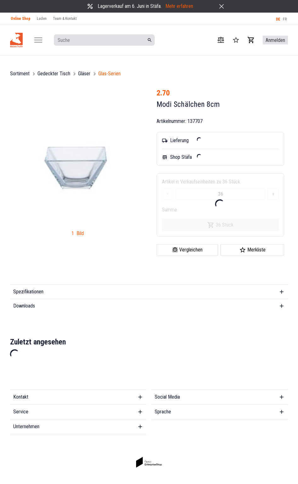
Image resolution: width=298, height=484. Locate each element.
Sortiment (20, 74)
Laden (42, 18)
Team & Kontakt (65, 18)
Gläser (84, 74)
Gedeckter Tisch (53, 74)
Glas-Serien (109, 74)
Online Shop (21, 18)
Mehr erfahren (179, 6)
